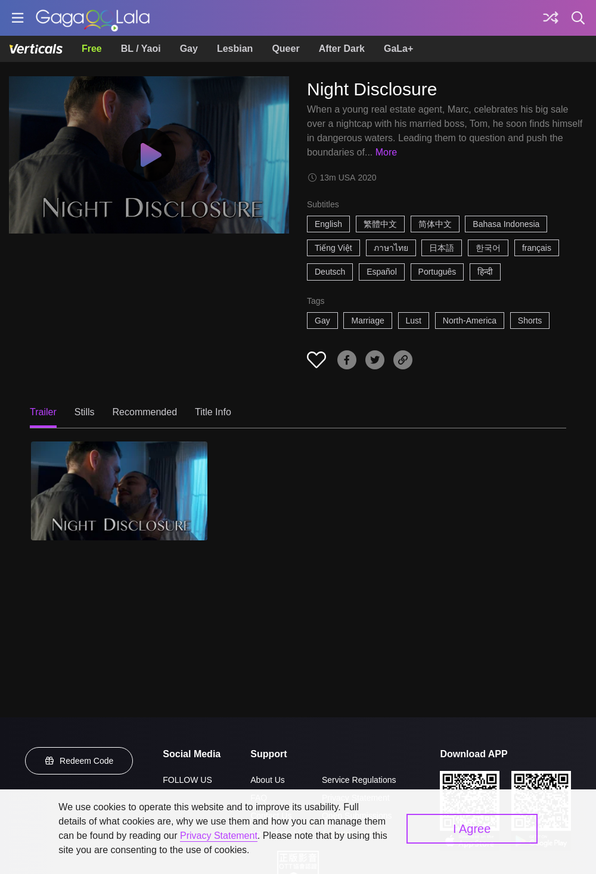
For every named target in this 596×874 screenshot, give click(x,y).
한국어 (488, 248)
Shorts (530, 320)
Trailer (43, 412)
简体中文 (435, 224)
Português (437, 271)
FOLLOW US (187, 780)
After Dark (342, 48)
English (328, 224)
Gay (189, 48)
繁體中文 (380, 224)
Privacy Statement (218, 836)
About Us (267, 780)
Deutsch (330, 271)
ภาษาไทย (391, 248)
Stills (84, 412)
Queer (285, 48)
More (386, 152)
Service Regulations (359, 780)
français (536, 248)
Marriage (367, 320)
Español (382, 271)
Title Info (213, 412)
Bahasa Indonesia (506, 224)
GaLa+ (398, 48)
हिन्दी (485, 271)
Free (92, 48)
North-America (469, 320)
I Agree (472, 828)
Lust (413, 320)
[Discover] (550, 17)
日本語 (441, 248)
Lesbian (235, 48)
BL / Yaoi (141, 48)
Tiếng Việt (333, 248)
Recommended (145, 412)
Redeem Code (79, 761)
